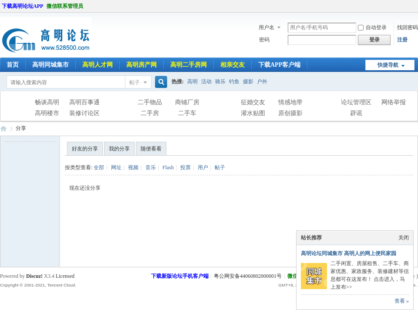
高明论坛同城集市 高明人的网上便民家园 (348, 253)
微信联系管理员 (65, 6)
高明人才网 (97, 64)
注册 (402, 40)
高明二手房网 (188, 64)
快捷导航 (388, 65)
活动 (206, 81)
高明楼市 (47, 113)
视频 (133, 167)
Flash (168, 167)
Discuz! (34, 276)
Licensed (65, 276)
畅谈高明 (47, 102)
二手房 (150, 113)
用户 (203, 167)
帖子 (134, 82)
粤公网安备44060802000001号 (248, 276)
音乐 (150, 167)
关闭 (403, 238)
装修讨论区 (84, 113)
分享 (21, 128)
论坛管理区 (356, 102)
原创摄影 (290, 113)
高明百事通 (84, 102)
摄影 (248, 81)
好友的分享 (85, 149)
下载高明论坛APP (22, 6)
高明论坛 (3, 128)
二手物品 (150, 102)
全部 (99, 167)
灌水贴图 (253, 113)
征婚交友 (253, 102)
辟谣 (356, 113)
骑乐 (220, 81)
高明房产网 (141, 64)
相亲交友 (232, 64)
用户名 (266, 27)
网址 (116, 167)
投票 (185, 167)
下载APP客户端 (279, 64)
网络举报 (393, 102)
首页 (13, 64)
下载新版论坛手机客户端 (180, 276)
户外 (262, 81)
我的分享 (119, 149)
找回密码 (407, 27)
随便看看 (151, 149)
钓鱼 (234, 81)
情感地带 (290, 102)
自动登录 (372, 27)
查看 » (401, 301)
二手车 (187, 113)
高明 (192, 81)
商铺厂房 (187, 102)
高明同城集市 (50, 64)
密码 (264, 40)
